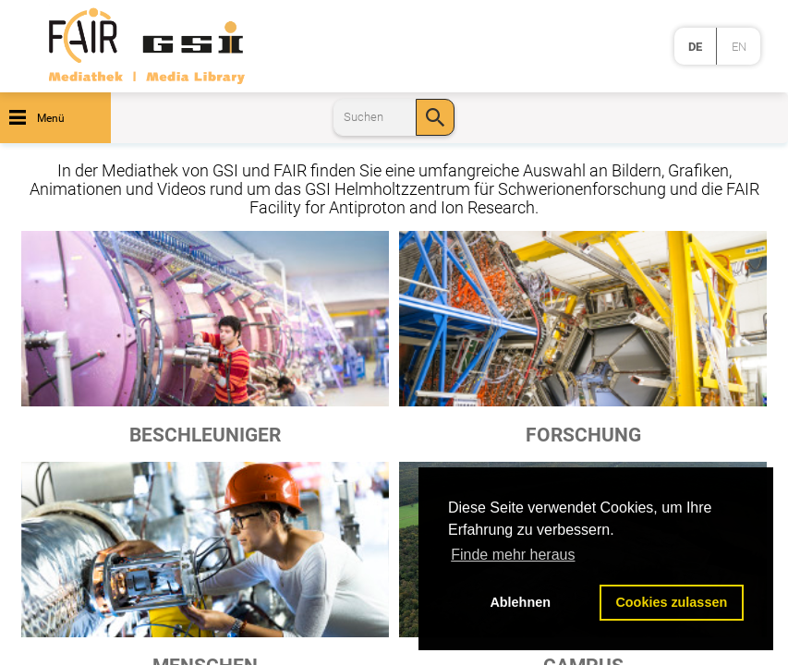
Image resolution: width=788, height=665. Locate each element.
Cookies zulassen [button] (671, 602)
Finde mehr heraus (513, 554)
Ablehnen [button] (520, 602)
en (739, 47)
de (695, 47)
